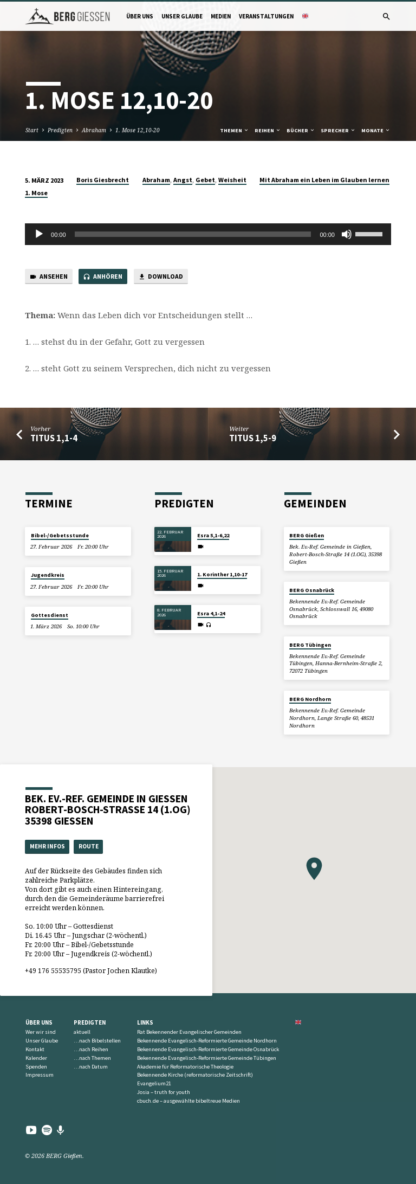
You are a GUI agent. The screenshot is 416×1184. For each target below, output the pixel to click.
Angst (182, 180)
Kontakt (34, 1049)
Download (160, 276)
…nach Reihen (91, 1049)
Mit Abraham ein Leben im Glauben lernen (324, 180)
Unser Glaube (182, 16)
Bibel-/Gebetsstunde (60, 535)
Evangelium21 (154, 1083)
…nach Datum (91, 1066)
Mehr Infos (47, 846)
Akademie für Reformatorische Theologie (185, 1066)
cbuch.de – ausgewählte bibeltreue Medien (188, 1100)
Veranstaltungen (266, 16)
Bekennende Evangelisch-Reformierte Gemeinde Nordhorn (207, 1040)
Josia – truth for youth (163, 1092)
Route (89, 846)
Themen (234, 130)
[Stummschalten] (346, 234)
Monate (376, 130)
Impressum (39, 1074)
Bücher (301, 130)
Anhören (102, 276)
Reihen (268, 130)
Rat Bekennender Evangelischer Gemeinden (189, 1031)
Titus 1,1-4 (53, 438)
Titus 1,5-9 (252, 438)
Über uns (139, 16)
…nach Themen (92, 1057)
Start (31, 130)
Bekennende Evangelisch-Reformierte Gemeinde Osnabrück (208, 1049)
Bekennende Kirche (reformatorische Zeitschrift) (195, 1074)
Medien (221, 16)
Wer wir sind (40, 1031)
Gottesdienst (49, 615)
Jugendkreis (47, 574)
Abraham (94, 130)
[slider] (193, 234)
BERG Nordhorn (310, 699)
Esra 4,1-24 (211, 613)
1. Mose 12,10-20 (137, 130)
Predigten (60, 130)
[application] (208, 234)
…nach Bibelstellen (97, 1040)
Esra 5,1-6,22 (213, 535)
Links (145, 1022)
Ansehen (48, 276)
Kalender (36, 1057)
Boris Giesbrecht (102, 180)
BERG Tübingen (310, 644)
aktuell (82, 1031)
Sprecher (338, 130)
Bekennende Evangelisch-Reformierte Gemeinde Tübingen (206, 1057)
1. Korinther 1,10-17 (222, 574)
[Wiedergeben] (39, 234)
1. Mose (36, 193)
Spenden (36, 1066)
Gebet (205, 180)
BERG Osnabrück (311, 590)
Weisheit (232, 180)
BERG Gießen (306, 535)
